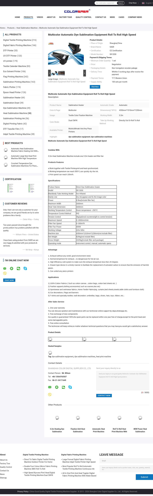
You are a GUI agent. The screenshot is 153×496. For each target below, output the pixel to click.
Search (120, 3)
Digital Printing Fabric (13, 124)
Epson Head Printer (12, 92)
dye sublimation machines (84, 357)
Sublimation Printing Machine (16, 82)
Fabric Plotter (9, 87)
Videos (40, 17)
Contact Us (100, 17)
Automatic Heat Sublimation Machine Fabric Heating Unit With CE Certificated (24, 151)
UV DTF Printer (10, 56)
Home (17, 17)
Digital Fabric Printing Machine (17, 45)
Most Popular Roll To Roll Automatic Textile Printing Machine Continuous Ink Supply (78, 468)
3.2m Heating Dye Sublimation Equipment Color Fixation (57, 430)
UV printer (7, 61)
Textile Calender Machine (14, 66)
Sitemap (3, 478)
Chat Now (133, 3)
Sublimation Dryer (11, 103)
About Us (51, 17)
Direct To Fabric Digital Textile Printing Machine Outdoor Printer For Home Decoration (39, 461)
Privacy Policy (22, 492)
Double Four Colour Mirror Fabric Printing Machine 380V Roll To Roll (40, 467)
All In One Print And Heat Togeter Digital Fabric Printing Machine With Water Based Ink (79, 475)
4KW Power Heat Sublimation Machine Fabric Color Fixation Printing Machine (140, 430)
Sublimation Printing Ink (14, 118)
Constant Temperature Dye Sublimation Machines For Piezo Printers (24, 165)
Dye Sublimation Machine (14, 108)
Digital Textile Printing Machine (17, 40)
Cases (121, 17)
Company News (135, 17)
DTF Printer (8, 50)
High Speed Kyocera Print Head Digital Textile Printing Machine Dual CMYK (39, 474)
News (112, 17)
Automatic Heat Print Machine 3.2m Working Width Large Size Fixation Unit (98, 430)
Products (28, 17)
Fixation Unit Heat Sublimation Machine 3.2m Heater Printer (78, 430)
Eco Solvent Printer (11, 71)
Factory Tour (65, 17)
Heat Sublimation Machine (26, 28)
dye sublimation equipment (62, 357)
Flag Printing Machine (13, 76)
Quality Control (84, 17)
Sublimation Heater (12, 97)
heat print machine (103, 357)
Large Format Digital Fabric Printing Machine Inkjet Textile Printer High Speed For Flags (78, 461)
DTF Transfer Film (11, 129)
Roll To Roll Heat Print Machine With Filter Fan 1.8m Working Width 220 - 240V (119, 430)
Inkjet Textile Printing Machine (16, 134)
